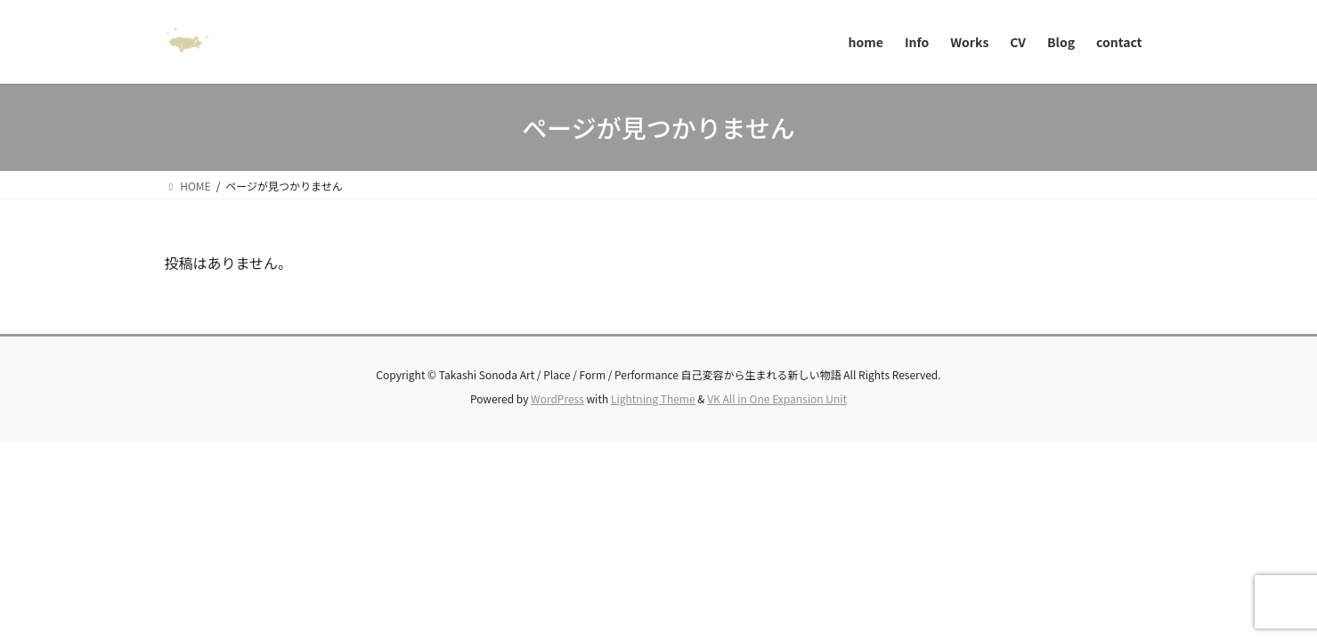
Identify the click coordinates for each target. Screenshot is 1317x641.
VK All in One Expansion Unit (777, 398)
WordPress (557, 398)
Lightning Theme (653, 398)
